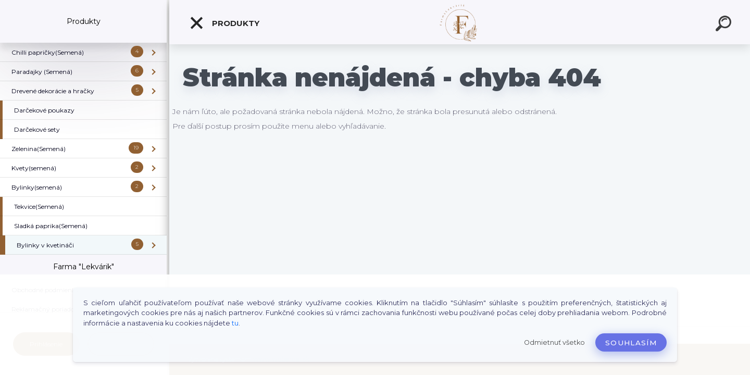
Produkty (224, 23)
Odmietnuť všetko (554, 342)
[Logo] (459, 22)
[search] (725, 25)
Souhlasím (631, 343)
